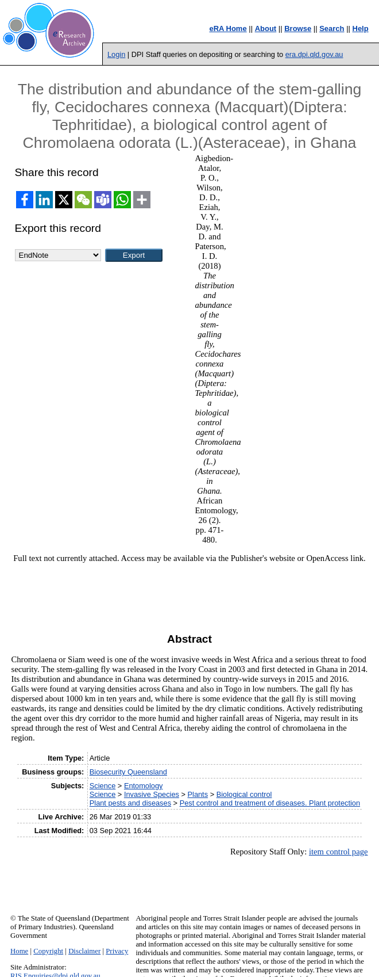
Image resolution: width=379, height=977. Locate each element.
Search (331, 28)
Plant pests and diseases (130, 803)
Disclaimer (84, 951)
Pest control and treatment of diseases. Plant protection (270, 803)
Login (116, 54)
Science (103, 785)
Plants (198, 794)
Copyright (48, 951)
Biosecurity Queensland (128, 772)
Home (19, 951)
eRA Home (227, 28)
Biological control (244, 794)
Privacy (117, 951)
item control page (338, 851)
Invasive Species (151, 794)
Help (361, 28)
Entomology (143, 785)
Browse (297, 28)
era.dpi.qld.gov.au (314, 54)
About (266, 28)
